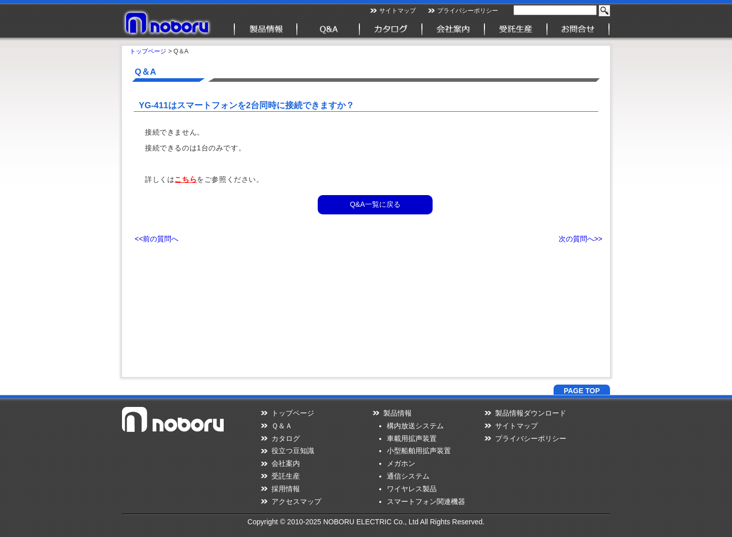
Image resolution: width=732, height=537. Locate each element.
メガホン (401, 463)
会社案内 (285, 463)
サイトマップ (397, 10)
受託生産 (285, 476)
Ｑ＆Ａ (281, 426)
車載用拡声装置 (412, 438)
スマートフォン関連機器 (426, 501)
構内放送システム (415, 426)
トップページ (148, 51)
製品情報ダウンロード (530, 413)
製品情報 (397, 413)
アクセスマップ (296, 501)
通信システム (408, 476)
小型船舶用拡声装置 (419, 451)
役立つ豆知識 (292, 451)
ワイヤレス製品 (412, 489)
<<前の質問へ (156, 239)
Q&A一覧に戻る (375, 204)
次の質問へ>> (580, 239)
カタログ (285, 438)
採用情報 (285, 489)
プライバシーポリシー (467, 10)
